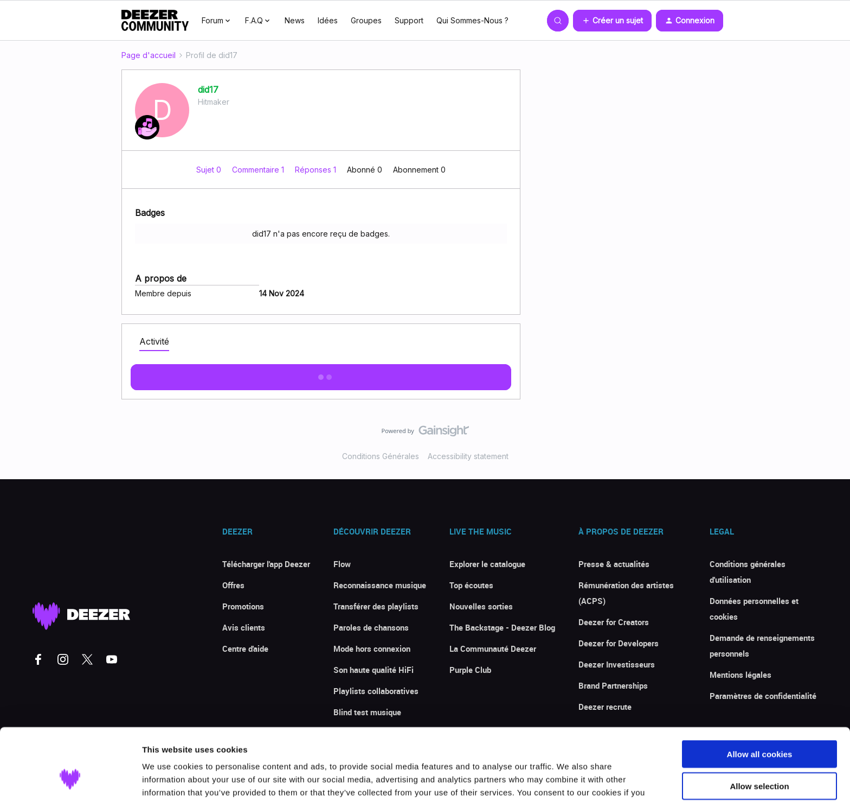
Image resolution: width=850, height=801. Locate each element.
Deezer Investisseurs (616, 664)
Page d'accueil (148, 55)
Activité (154, 341)
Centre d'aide (245, 648)
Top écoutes (471, 585)
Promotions (243, 606)
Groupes (366, 20)
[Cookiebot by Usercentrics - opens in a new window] (70, 780)
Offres (233, 585)
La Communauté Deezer (492, 648)
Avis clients (243, 627)
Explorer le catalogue (487, 563)
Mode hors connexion (371, 648)
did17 (208, 89)
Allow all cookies (760, 692)
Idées (328, 20)
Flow (342, 563)
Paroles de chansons (371, 627)
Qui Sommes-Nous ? (472, 20)
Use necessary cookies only (759, 756)
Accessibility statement (468, 456)
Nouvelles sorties (481, 606)
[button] (612, 20)
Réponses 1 (316, 169)
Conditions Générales (380, 456)
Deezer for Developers (618, 643)
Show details (569, 779)
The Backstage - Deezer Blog (502, 627)
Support (409, 20)
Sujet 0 (209, 169)
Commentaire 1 (259, 169)
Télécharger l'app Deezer (266, 563)
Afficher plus (321, 374)
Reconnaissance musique (379, 585)
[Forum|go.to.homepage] (155, 20)
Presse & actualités (613, 563)
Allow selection (759, 724)
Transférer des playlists (375, 606)
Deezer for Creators (613, 621)
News (295, 20)
